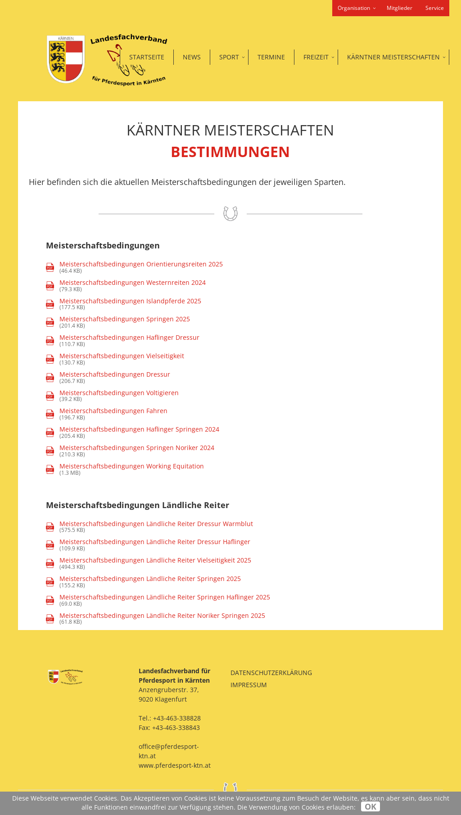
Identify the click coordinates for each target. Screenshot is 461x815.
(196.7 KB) (106, 414)
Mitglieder (399, 8)
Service (434, 8)
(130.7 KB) (115, 359)
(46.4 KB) (134, 268)
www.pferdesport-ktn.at (175, 765)
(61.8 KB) (155, 619)
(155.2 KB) (143, 582)
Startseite (146, 57)
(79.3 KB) (126, 286)
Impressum (248, 684)
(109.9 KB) (148, 545)
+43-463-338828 (177, 718)
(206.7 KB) (108, 378)
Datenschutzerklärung (271, 672)
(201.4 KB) (118, 322)
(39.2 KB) (112, 396)
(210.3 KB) (130, 451)
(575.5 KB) (149, 527)
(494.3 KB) (148, 564)
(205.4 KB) (132, 433)
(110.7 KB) (122, 341)
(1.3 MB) (125, 470)
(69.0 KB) (158, 601)
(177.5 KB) (123, 304)
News (192, 57)
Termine (271, 57)
